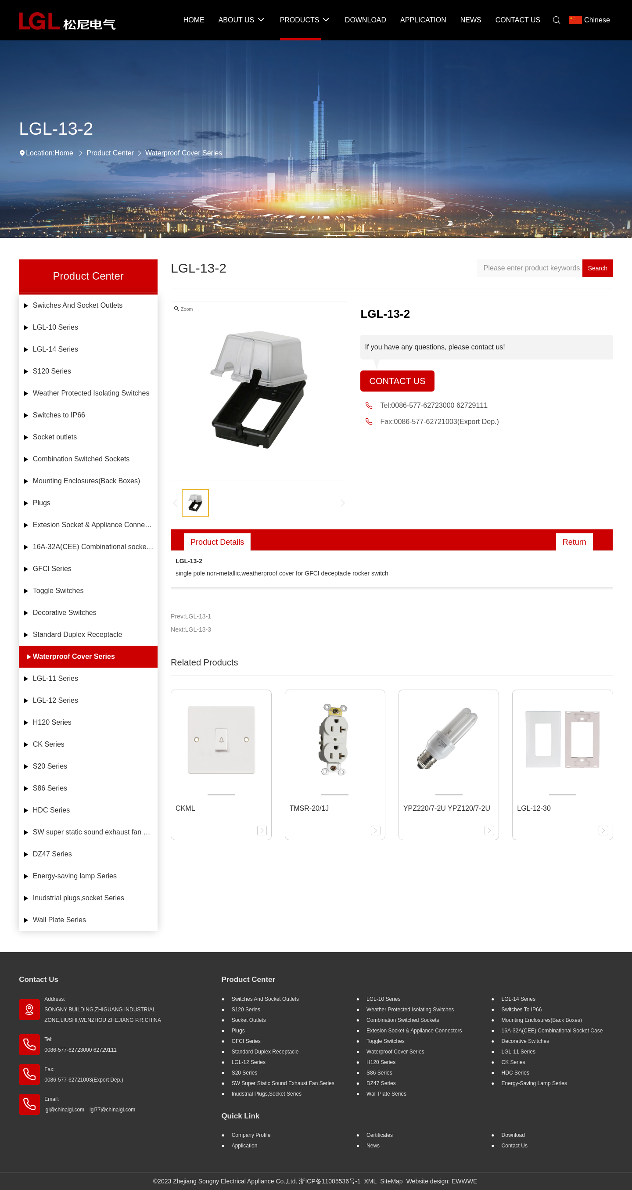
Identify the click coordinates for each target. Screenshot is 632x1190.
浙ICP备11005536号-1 (329, 1181)
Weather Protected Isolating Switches (91, 393)
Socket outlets (55, 437)
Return (574, 542)
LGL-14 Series (55, 349)
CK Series (49, 744)
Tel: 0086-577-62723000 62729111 (80, 1044)
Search (597, 268)
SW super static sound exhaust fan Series (95, 832)
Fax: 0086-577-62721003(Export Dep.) (83, 1074)
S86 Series (50, 788)
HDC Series (51, 810)
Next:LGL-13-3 (191, 629)
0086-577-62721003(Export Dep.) (446, 421)
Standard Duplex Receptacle (77, 634)
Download (513, 1135)
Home (63, 153)
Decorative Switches (65, 612)
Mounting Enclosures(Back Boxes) (86, 481)
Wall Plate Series (59, 920)
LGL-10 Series (55, 327)
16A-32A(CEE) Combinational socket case (95, 546)
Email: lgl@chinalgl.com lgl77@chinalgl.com (89, 1104)
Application (245, 1146)
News (373, 1146)
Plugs (41, 503)
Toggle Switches (58, 590)
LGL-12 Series (55, 700)
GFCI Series (52, 568)
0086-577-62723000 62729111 (439, 405)
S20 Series (50, 766)
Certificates (379, 1135)
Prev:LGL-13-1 (191, 616)
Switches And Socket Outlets (78, 305)
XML (370, 1181)
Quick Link (240, 1116)
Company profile (251, 1135)
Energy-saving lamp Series (75, 876)
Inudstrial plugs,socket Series (78, 898)
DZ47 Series (52, 854)
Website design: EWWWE (442, 1181)
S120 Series (52, 371)
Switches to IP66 (59, 415)
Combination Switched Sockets (81, 459)
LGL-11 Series (55, 678)
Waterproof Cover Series (183, 153)
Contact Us (397, 381)
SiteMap (391, 1181)
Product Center (110, 153)
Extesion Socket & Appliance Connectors (95, 524)
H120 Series (52, 722)
